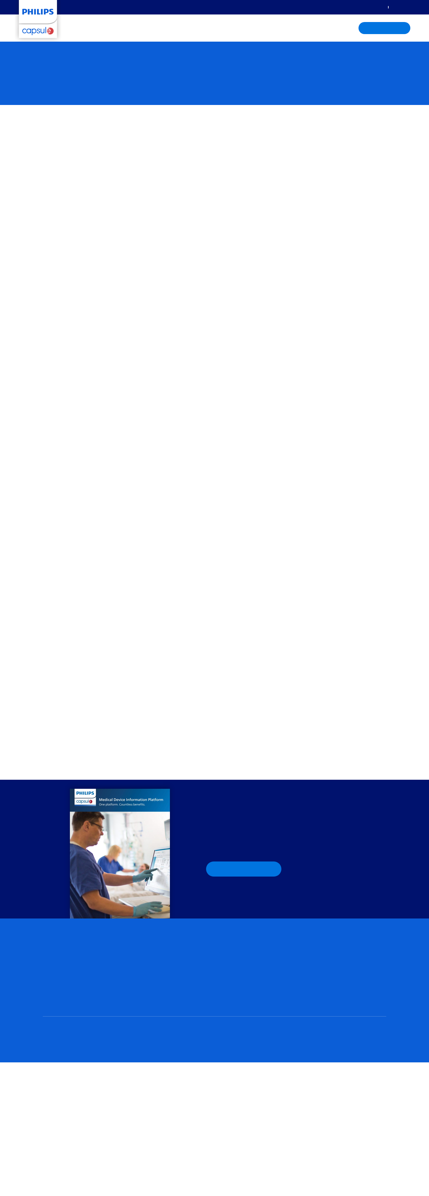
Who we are (142, 1061)
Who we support (120, 28)
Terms (85, 1165)
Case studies (319, 949)
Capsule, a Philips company (77, 763)
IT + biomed (230, 957)
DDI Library (318, 988)
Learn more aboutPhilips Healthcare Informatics (342, 1057)
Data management (61, 1005)
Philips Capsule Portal (252, 1069)
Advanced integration (63, 1013)
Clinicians (227, 941)
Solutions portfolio (60, 941)
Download (244, 874)
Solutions (83, 28)
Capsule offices (145, 1081)
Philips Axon (54, 971)
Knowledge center (204, 28)
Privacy (67, 1165)
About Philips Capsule (256, 28)
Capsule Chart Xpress (63, 994)
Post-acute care (234, 1005)
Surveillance (143, 977)
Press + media (144, 1102)
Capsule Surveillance (150, 985)
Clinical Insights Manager (154, 963)
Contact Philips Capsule (152, 1095)
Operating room (234, 997)
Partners (139, 1074)
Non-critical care (234, 989)
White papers (320, 957)
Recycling (106, 1165)
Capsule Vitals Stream (63, 987)
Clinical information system (158, 999)
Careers (138, 1088)
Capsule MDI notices (327, 1004)
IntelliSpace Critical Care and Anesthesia (168, 1007)
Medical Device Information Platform (77, 1021)
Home (48, 1165)
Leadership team (147, 1067)
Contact (399, 7)
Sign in (377, 7)
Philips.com (131, 1165)
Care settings (161, 28)
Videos (314, 973)
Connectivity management (69, 963)
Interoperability (322, 996)
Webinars (317, 981)
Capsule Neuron (58, 979)
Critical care (230, 981)
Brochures (317, 965)
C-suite (226, 949)
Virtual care (141, 941)
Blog (312, 941)
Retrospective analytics (154, 956)
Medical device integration (70, 956)
